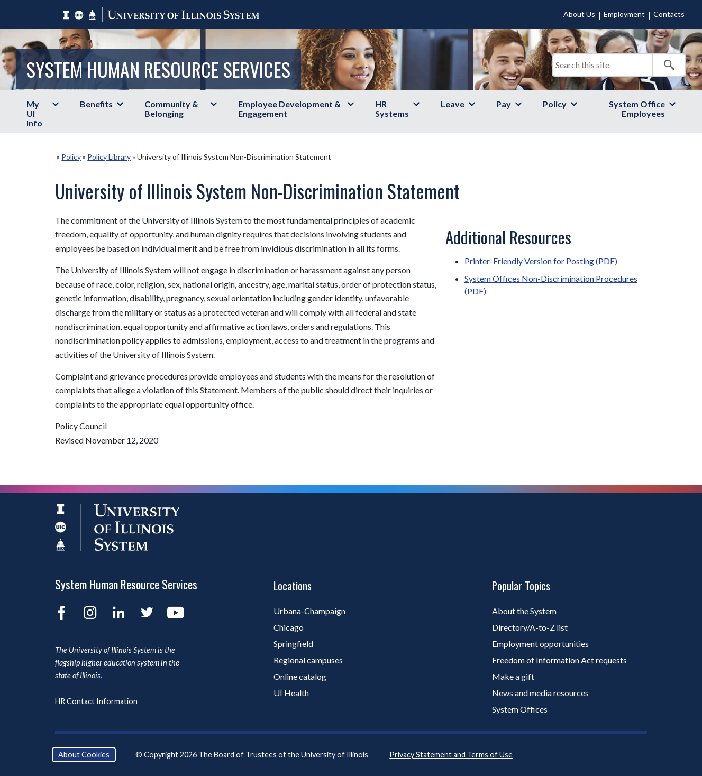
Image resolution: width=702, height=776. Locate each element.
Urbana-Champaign (309, 611)
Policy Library (109, 156)
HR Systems (392, 108)
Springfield (293, 644)
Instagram (90, 612)
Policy (555, 104)
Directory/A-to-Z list (530, 627)
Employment (624, 14)
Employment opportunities (540, 644)
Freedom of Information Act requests (559, 660)
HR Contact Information (96, 701)
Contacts (669, 14)
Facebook (61, 612)
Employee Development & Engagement (289, 108)
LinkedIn (118, 612)
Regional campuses (308, 660)
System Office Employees (637, 108)
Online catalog (299, 676)
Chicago (288, 627)
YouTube (175, 612)
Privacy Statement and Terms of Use (451, 754)
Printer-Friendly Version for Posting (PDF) (540, 261)
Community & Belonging (171, 108)
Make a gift (513, 676)
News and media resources (540, 693)
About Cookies (84, 754)
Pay (503, 104)
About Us (579, 14)
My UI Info (34, 113)
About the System (524, 611)
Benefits (96, 104)
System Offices (520, 709)
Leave (452, 104)
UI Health (291, 693)
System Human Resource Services (158, 69)
